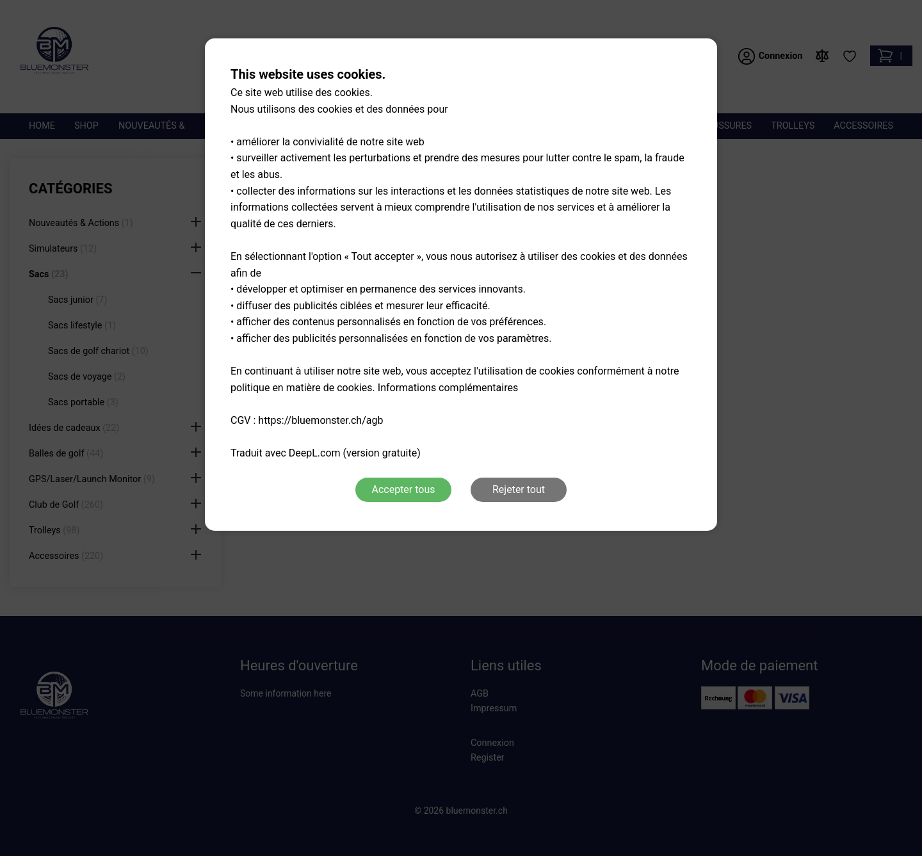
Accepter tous (403, 489)
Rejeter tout (518, 489)
